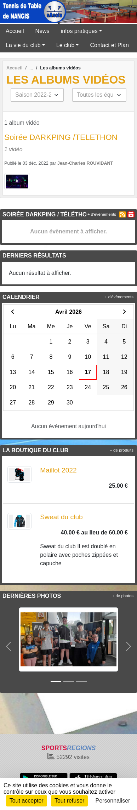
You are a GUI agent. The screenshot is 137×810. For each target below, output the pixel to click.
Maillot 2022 (58, 470)
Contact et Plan (109, 45)
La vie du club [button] (23, 45)
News (42, 31)
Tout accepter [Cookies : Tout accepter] (27, 801)
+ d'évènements (101, 214)
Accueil (15, 31)
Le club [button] (65, 45)
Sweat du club (61, 517)
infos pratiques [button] (79, 31)
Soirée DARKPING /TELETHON (61, 137)
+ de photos (122, 596)
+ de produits (121, 450)
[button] (8, 646)
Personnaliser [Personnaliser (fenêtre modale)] (113, 801)
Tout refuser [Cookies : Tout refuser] (69, 801)
